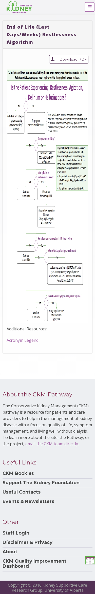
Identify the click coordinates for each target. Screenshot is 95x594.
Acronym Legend (23, 340)
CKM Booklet (18, 473)
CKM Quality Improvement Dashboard (34, 564)
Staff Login (16, 533)
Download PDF (69, 59)
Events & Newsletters (28, 501)
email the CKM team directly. (52, 444)
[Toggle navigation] (89, 7)
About (10, 552)
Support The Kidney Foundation (41, 482)
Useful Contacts (22, 492)
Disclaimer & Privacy (27, 542)
